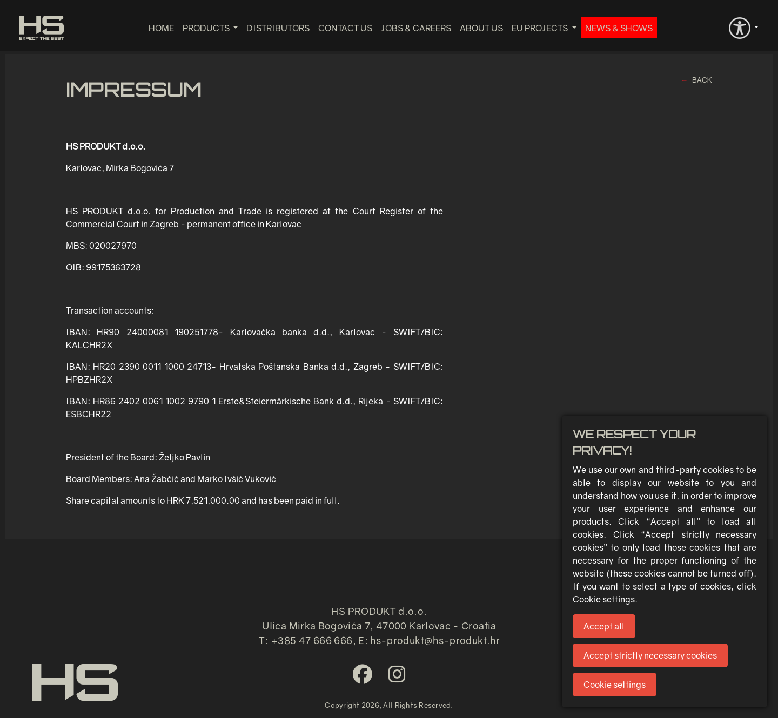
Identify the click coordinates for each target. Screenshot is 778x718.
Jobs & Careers (416, 28)
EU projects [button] (540, 28)
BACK (702, 80)
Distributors (278, 28)
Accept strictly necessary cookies (650, 655)
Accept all (604, 626)
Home (161, 28)
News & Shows (619, 28)
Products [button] (207, 28)
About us (481, 28)
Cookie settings (615, 684)
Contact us (345, 28)
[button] (744, 27)
